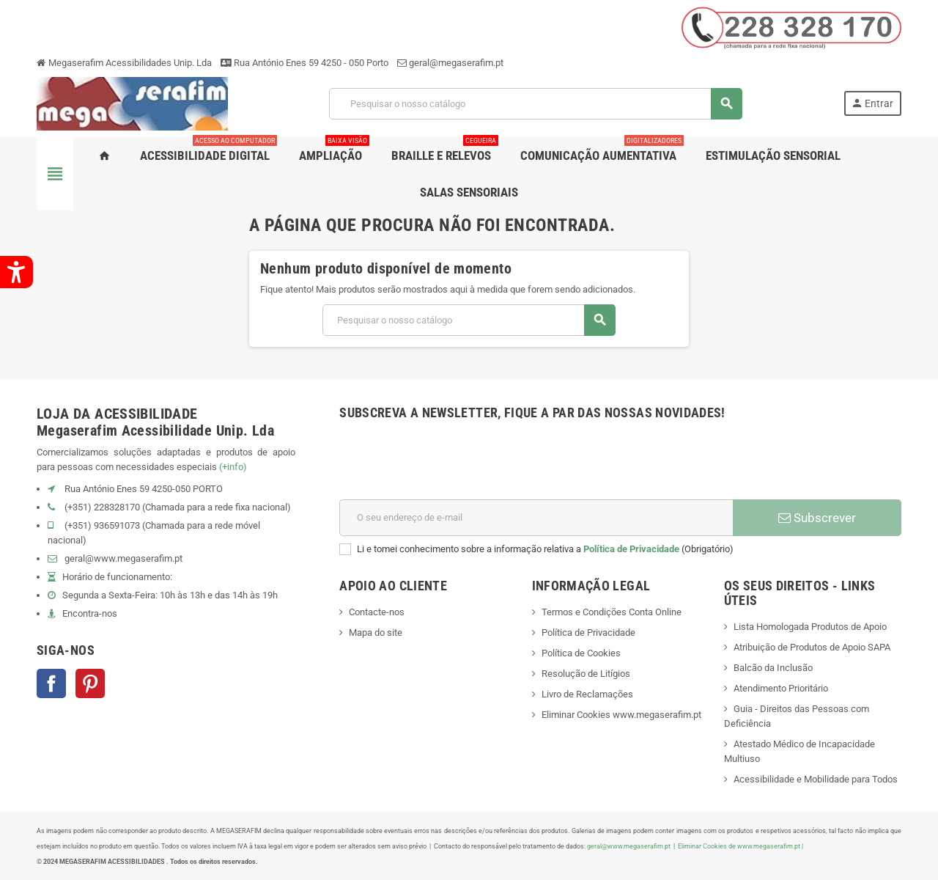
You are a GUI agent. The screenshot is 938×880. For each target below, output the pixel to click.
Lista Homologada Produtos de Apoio (810, 626)
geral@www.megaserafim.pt (123, 558)
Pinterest (90, 683)
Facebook (51, 683)
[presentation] (450, 463)
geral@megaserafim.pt (456, 62)
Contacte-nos (377, 611)
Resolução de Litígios (586, 673)
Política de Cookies (581, 653)
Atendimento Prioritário (781, 688)
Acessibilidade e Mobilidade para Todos (816, 779)
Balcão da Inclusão (773, 667)
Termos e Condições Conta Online (612, 611)
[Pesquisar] (535, 104)
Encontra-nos (89, 613)
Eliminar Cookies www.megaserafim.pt (621, 714)
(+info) (233, 466)
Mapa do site (375, 632)
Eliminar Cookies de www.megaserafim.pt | (740, 846)
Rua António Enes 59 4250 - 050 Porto (304, 62)
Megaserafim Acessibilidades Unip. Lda (124, 62)
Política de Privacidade (631, 548)
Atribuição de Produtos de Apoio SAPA (812, 647)
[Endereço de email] (536, 517)
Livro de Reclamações (587, 694)
